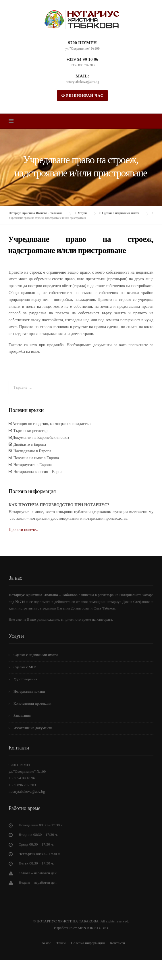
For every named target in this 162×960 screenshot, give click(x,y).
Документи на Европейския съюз (40, 437)
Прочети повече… (24, 529)
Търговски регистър (29, 431)
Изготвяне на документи (33, 728)
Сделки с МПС (25, 667)
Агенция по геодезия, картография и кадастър (51, 424)
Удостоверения (25, 679)
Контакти (117, 943)
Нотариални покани (29, 691)
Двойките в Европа (29, 444)
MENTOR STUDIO (93, 928)
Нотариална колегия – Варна (37, 472)
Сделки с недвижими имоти (36, 655)
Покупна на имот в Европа (35, 458)
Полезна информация (88, 943)
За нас (46, 943)
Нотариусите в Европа (32, 465)
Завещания (22, 715)
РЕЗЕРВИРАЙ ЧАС (82, 95)
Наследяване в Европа (31, 451)
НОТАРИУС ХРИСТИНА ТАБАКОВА (67, 921)
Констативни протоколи (32, 703)
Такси (60, 943)
